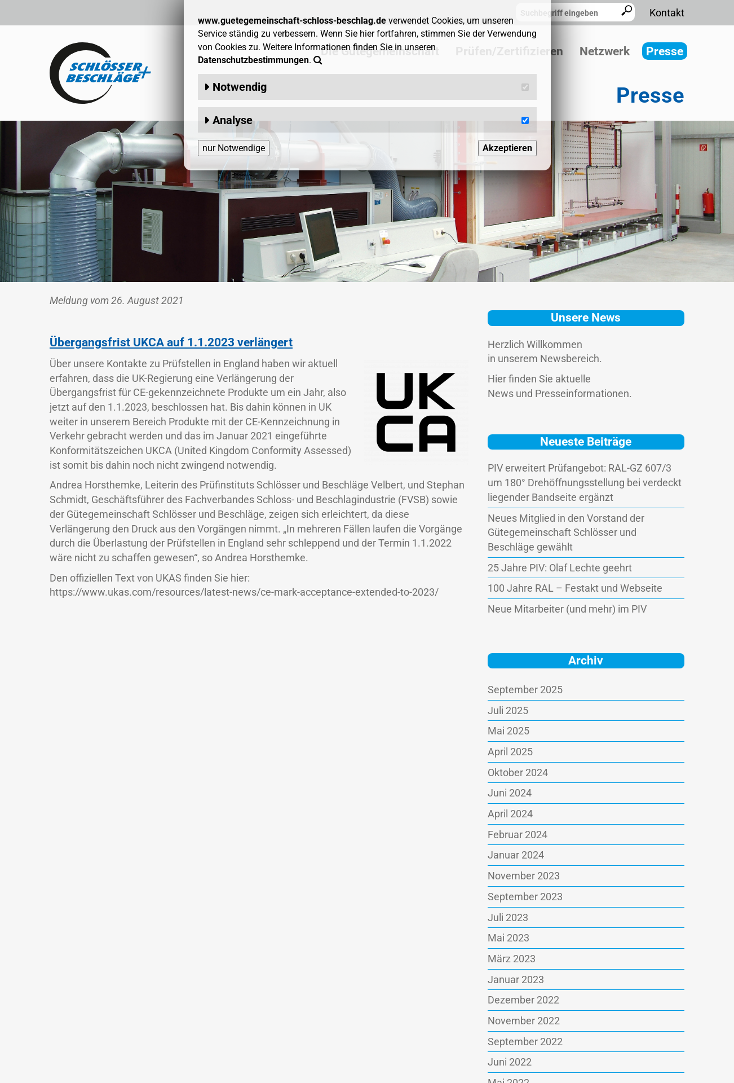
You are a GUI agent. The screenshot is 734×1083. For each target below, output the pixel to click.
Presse (664, 51)
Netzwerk (605, 51)
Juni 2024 (510, 793)
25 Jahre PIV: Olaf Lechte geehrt (560, 568)
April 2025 (510, 752)
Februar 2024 (517, 834)
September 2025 (525, 689)
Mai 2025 (508, 731)
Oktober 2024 (518, 772)
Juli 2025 (508, 710)
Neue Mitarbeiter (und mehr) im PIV (567, 609)
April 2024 (510, 814)
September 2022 (525, 1041)
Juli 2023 (508, 917)
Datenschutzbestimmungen (253, 60)
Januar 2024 (516, 855)
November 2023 (524, 876)
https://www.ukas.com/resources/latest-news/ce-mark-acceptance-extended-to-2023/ (244, 592)
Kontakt (666, 13)
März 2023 (512, 959)
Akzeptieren (507, 148)
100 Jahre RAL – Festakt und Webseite (575, 588)
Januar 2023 (516, 979)
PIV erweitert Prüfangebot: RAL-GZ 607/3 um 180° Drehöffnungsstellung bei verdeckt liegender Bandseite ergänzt (585, 482)
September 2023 (525, 896)
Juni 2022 (510, 1062)
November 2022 (524, 1021)
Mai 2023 (508, 938)
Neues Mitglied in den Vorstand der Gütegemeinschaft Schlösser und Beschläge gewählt (566, 532)
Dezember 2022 (523, 1000)
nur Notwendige (233, 148)
